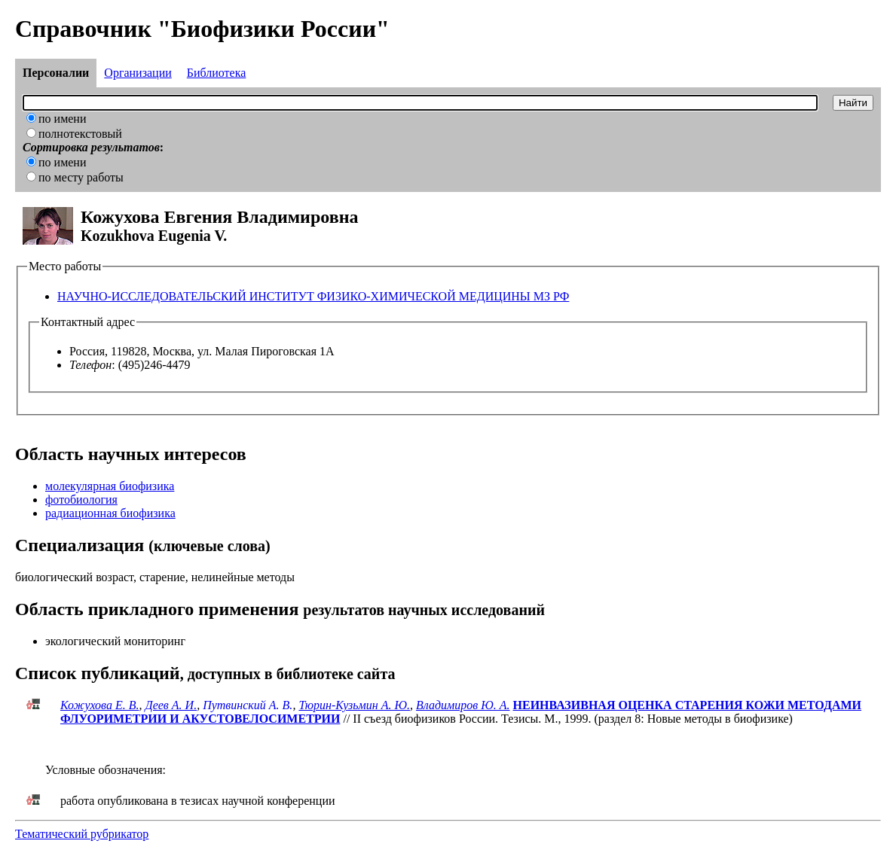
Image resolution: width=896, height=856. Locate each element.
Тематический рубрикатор (81, 833)
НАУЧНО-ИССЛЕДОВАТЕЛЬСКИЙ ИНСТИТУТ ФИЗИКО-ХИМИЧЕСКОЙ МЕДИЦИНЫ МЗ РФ (313, 296)
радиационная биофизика (110, 513)
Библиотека (216, 72)
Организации (137, 72)
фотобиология (81, 499)
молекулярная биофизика (109, 486)
